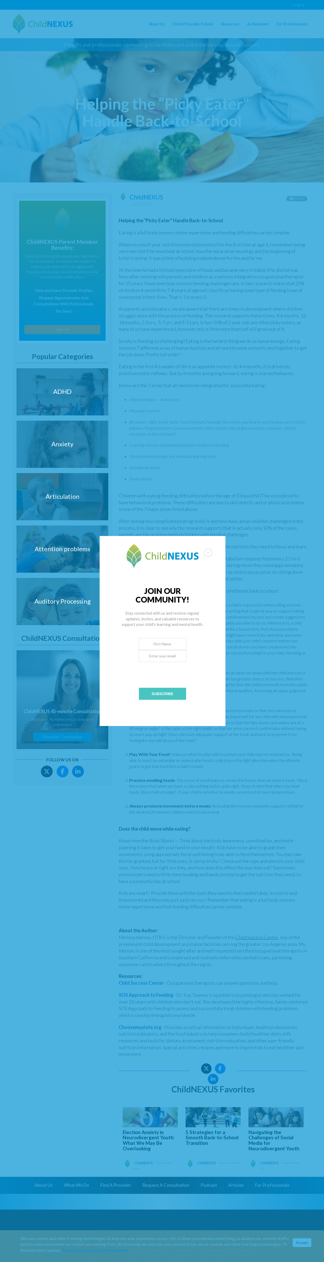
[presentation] (162, 672)
